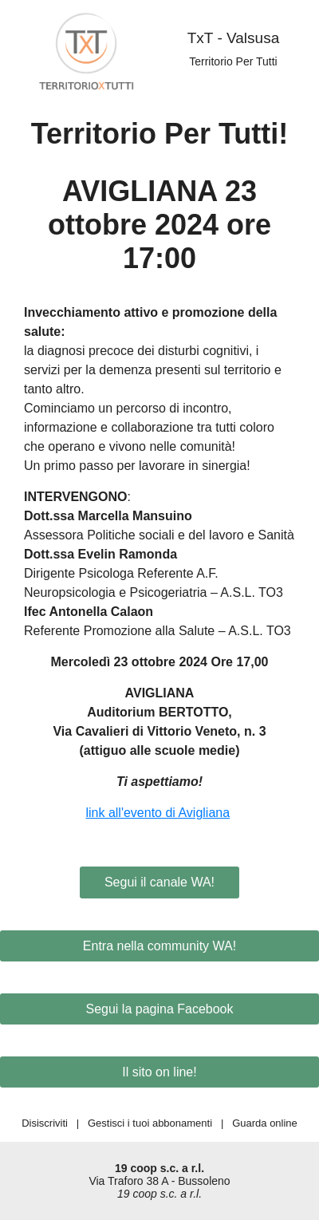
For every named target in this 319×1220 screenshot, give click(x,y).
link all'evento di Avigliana (157, 812)
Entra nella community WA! (159, 946)
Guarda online (264, 1123)
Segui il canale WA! (159, 882)
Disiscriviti (45, 1123)
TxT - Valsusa (233, 38)
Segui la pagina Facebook (159, 1009)
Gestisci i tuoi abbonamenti (150, 1123)
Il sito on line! (159, 1072)
